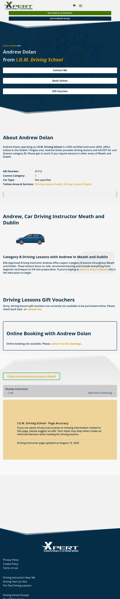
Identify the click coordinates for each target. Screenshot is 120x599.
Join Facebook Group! (60, 18)
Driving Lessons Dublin (48, 184)
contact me (34, 309)
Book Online (60, 80)
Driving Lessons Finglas (77, 184)
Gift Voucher (60, 91)
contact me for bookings (66, 343)
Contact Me (60, 70)
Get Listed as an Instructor (60, 13)
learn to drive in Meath (93, 269)
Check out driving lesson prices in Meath (31, 376)
